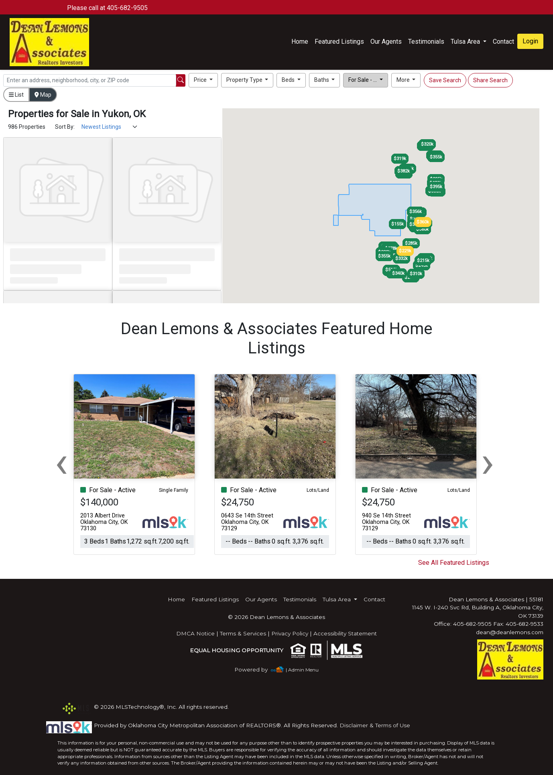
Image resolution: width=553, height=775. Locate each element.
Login (530, 41)
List (16, 94)
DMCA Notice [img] (195, 633)
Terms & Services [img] (243, 633)
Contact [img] (503, 41)
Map (43, 94)
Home (299, 41)
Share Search (490, 80)
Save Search (445, 80)
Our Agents (386, 41)
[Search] (89, 80)
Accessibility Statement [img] (345, 633)
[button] (203, 80)
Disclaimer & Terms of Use (375, 725)
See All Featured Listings (453, 562)
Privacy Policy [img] (289, 633)
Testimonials (426, 41)
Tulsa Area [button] (466, 41)
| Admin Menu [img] (302, 670)
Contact (374, 599)
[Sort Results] (110, 127)
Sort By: (65, 127)
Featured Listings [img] (339, 41)
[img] (256, 669)
